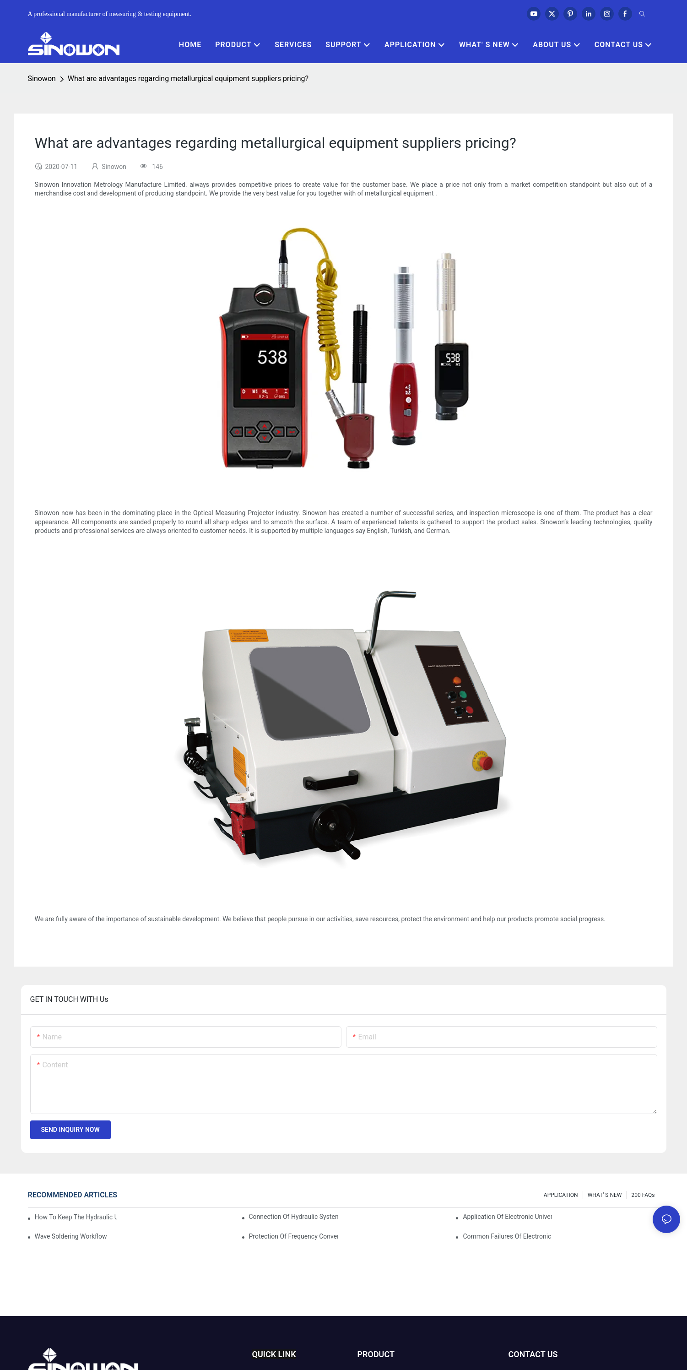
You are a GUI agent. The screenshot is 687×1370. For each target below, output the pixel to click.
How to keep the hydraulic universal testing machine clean (76, 1217)
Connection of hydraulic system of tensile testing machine (293, 1216)
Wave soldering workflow (71, 1236)
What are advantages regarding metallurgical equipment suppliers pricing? (188, 78)
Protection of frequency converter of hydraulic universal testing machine (293, 1236)
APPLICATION (561, 1195)
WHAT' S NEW (605, 1195)
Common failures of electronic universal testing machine (507, 1236)
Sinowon (42, 78)
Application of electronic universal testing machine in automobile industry (507, 1216)
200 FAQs (643, 1195)
